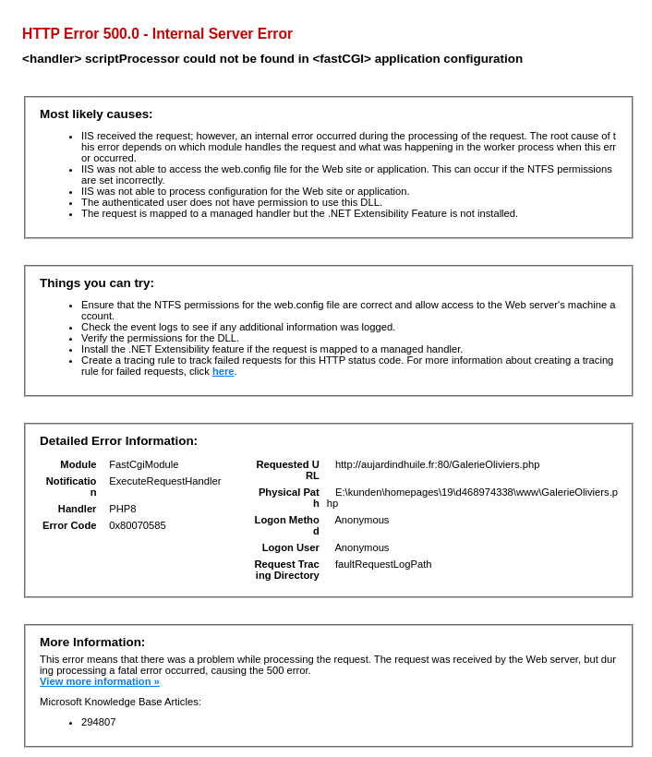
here (223, 371)
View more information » (100, 681)
